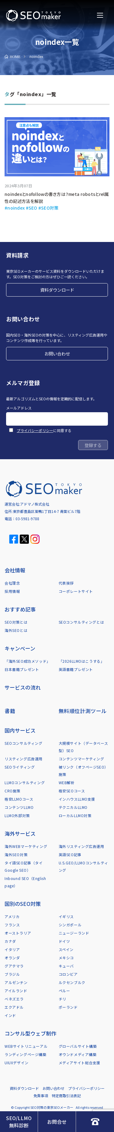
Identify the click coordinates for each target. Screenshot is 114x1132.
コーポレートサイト (76, 591)
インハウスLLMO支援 (77, 799)
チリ (62, 998)
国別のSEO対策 (23, 903)
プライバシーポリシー (35, 430)
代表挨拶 (66, 583)
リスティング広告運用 (24, 758)
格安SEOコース (72, 790)
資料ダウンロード (57, 290)
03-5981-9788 (27, 518)
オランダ (12, 957)
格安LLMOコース (19, 799)
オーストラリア (18, 933)
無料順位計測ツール (83, 711)
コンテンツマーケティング (81, 758)
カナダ (10, 941)
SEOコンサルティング (24, 743)
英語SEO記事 (70, 854)
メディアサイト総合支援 (80, 1062)
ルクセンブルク (72, 982)
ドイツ (64, 941)
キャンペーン (20, 648)
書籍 (10, 711)
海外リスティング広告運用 (81, 846)
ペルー (64, 990)
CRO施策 (12, 790)
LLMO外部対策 (17, 815)
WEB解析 (67, 782)
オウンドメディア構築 (78, 1054)
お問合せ (57, 1121)
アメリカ (12, 916)
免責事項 (40, 1095)
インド (10, 1015)
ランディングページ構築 (26, 1054)
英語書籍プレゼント (76, 669)
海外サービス (20, 833)
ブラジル (12, 974)
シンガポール (70, 924)
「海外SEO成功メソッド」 (27, 661)
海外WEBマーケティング (26, 846)
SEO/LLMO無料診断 (19, 1121)
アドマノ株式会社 (34, 504)
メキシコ (66, 957)
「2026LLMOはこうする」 (82, 661)
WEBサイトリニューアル (26, 1046)
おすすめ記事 (20, 609)
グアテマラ (14, 965)
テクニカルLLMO (73, 807)
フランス (12, 924)
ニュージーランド (74, 933)
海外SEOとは (16, 630)
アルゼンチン (16, 982)
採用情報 (12, 591)
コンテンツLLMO (19, 807)
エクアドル (14, 1007)
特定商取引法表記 (66, 1095)
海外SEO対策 (16, 854)
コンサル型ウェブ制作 (30, 1033)
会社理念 (12, 583)
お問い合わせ (57, 353)
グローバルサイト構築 (78, 1046)
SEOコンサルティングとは (81, 622)
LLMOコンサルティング (25, 782)
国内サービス (20, 730)
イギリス (66, 916)
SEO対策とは (16, 622)
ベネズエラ (14, 998)
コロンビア (68, 974)
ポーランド (68, 1007)
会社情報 (15, 570)
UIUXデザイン (17, 1062)
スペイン (66, 949)
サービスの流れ (23, 687)
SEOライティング (20, 767)
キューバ (66, 965)
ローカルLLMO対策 (75, 815)
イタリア (12, 949)
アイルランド (16, 990)
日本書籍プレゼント (22, 669)
